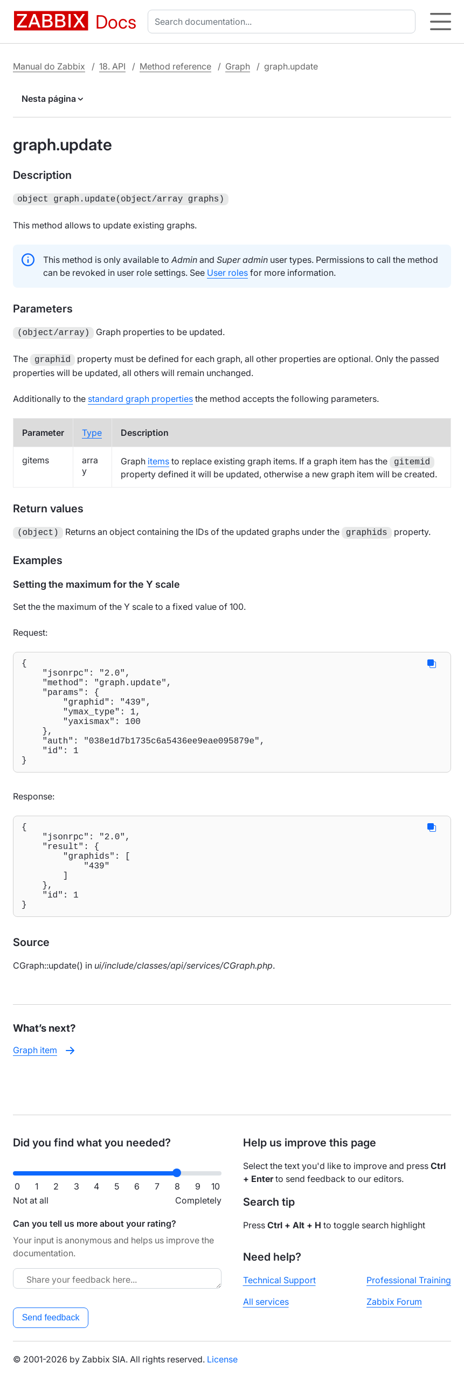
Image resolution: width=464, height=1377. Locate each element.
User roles (227, 271)
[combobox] (284, 21)
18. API (112, 66)
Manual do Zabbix (49, 66)
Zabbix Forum (394, 1301)
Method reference (175, 66)
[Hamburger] (440, 21)
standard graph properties (140, 395)
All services (266, 1301)
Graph (237, 66)
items (158, 458)
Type (92, 429)
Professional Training (408, 1280)
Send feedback (51, 1317)
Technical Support (279, 1280)
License (222, 1359)
